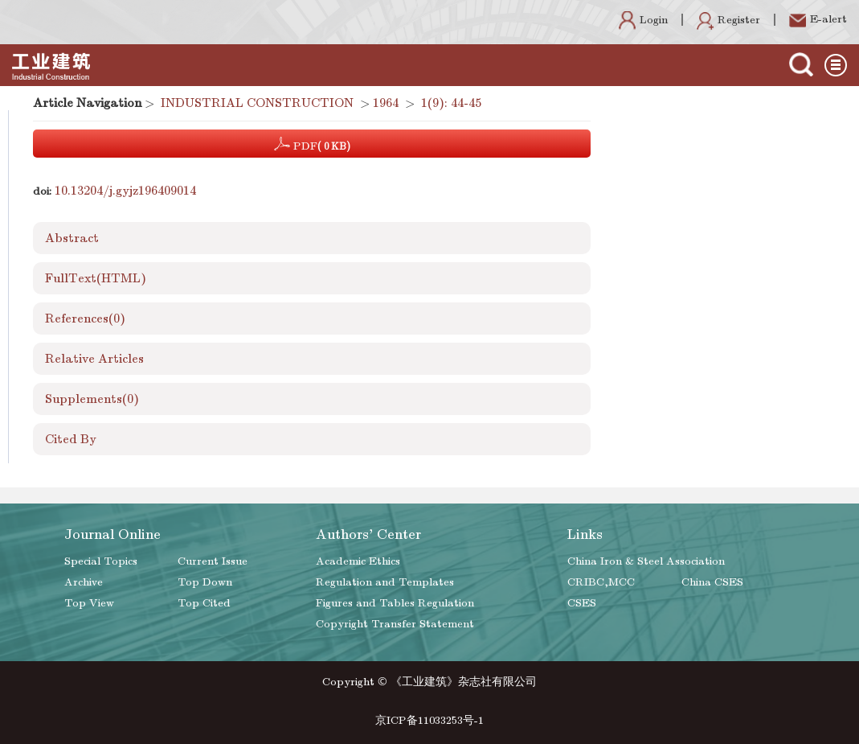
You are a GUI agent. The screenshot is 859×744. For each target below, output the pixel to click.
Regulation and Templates (385, 582)
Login (643, 20)
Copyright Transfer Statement (395, 624)
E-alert (818, 19)
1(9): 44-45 (451, 103)
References (85, 318)
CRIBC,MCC (601, 582)
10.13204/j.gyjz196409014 (125, 190)
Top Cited (204, 603)
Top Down (205, 582)
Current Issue (212, 561)
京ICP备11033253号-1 (429, 720)
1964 (386, 103)
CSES (581, 603)
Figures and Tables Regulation (395, 603)
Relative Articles (94, 358)
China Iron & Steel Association (646, 561)
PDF (312, 144)
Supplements (92, 399)
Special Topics (100, 561)
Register (728, 20)
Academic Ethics (358, 561)
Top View (89, 603)
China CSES (712, 582)
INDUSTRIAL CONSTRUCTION (257, 103)
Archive (83, 582)
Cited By (70, 439)
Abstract (72, 238)
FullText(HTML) (95, 278)
